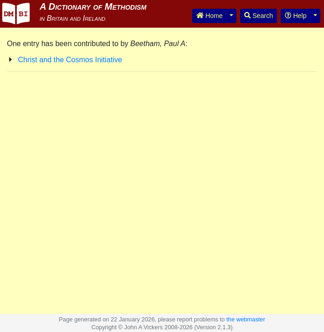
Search (258, 15)
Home (209, 15)
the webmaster (245, 319)
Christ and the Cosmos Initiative (70, 60)
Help (295, 15)
